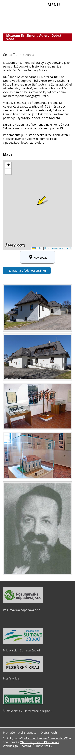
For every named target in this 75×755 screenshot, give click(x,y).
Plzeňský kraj (11, 678)
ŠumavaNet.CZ (42, 746)
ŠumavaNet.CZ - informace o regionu (27, 711)
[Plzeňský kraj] (23, 671)
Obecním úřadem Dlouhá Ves (39, 742)
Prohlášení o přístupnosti (20, 732)
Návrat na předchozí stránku (27, 270)
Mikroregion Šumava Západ (21, 650)
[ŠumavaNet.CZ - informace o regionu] (23, 703)
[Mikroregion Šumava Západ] (23, 643)
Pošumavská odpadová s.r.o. (22, 610)
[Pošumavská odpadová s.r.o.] (23, 602)
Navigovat (37, 257)
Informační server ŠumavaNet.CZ (45, 738)
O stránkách (49, 732)
